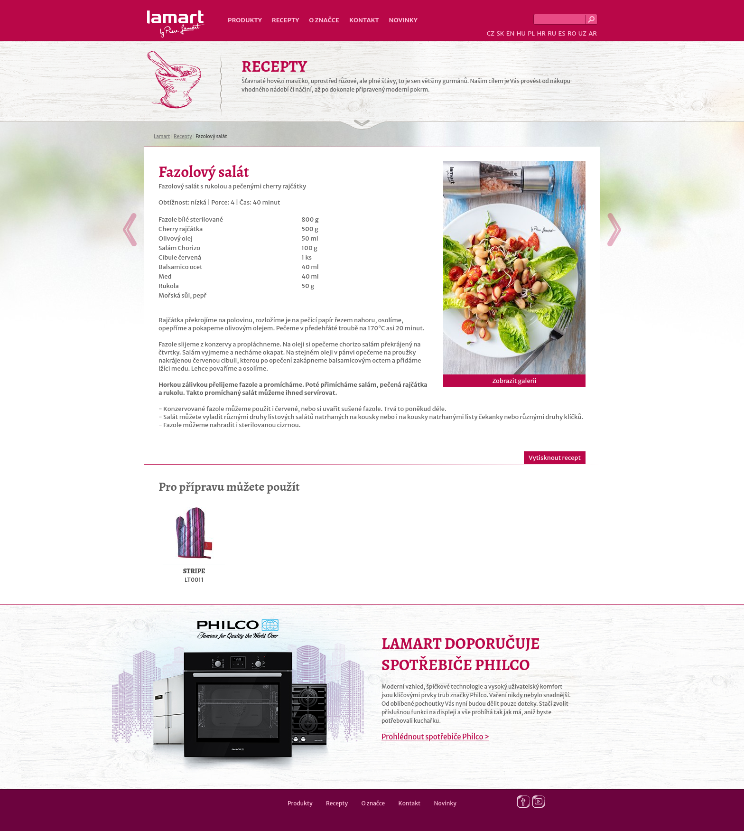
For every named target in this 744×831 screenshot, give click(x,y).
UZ (582, 33)
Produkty (245, 20)
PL (531, 33)
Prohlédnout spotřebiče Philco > (435, 736)
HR (541, 33)
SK (500, 33)
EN (510, 33)
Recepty (285, 20)
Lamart (176, 24)
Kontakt (364, 20)
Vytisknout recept (555, 458)
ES (562, 33)
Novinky (403, 20)
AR (592, 33)
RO (571, 33)
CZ (490, 33)
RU (552, 33)
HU (521, 33)
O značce (324, 20)
